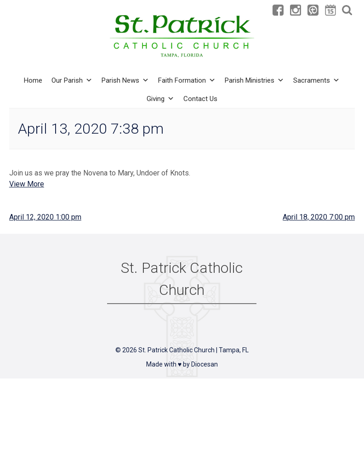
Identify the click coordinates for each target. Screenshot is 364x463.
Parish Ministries (254, 80)
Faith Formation (187, 80)
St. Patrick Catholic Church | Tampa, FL (193, 350)
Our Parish (71, 80)
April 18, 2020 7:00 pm (319, 217)
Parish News (125, 80)
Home (33, 80)
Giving (160, 99)
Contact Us (200, 99)
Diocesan (204, 364)
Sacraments (316, 80)
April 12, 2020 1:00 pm (45, 217)
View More (26, 184)
